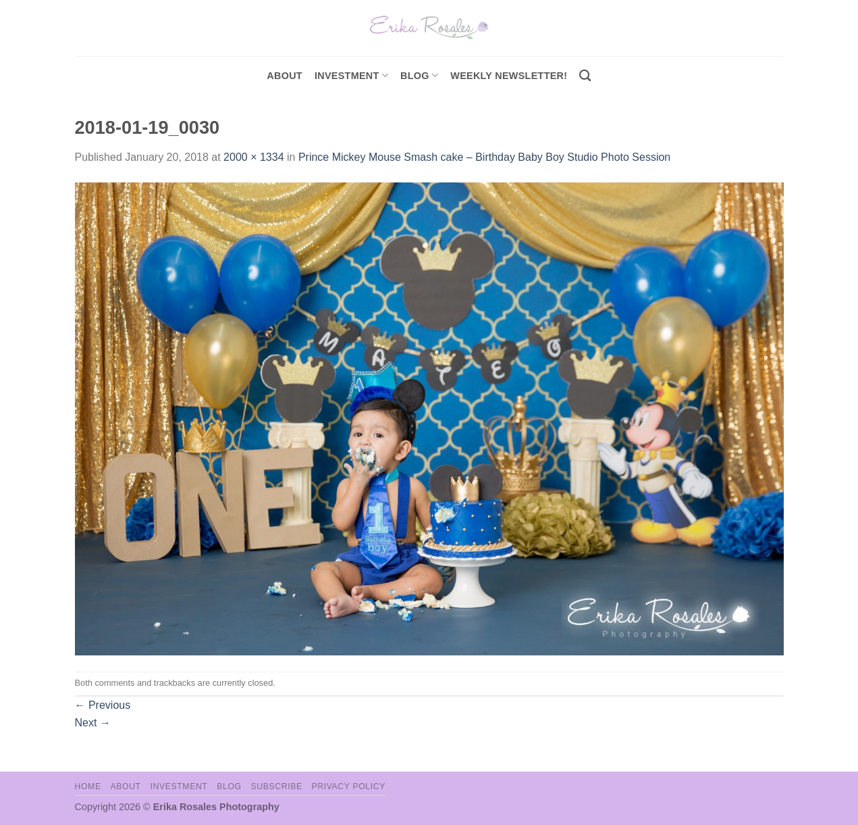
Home (88, 786)
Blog (419, 75)
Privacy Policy (348, 786)
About (284, 75)
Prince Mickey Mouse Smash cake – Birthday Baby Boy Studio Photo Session (484, 157)
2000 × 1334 (253, 157)
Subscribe (276, 786)
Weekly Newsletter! (508, 75)
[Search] (585, 76)
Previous (103, 705)
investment (351, 75)
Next (93, 722)
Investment (178, 786)
